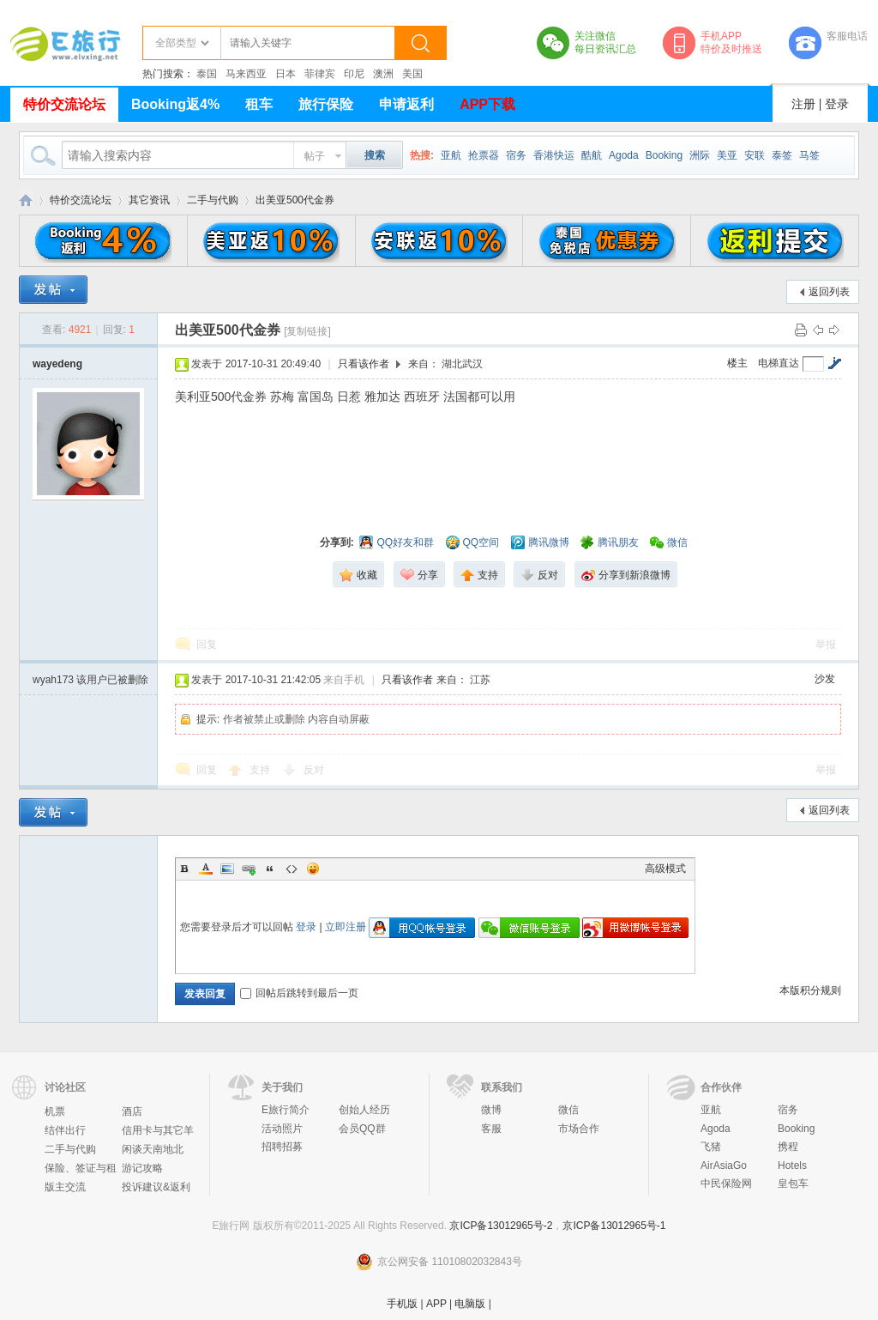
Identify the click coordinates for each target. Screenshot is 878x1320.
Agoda (624, 155)
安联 (754, 155)
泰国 (206, 74)
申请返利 (406, 104)
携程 (788, 1147)
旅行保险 (325, 104)
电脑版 (469, 1304)
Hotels (792, 1166)
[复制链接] (307, 331)
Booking (664, 155)
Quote (270, 868)
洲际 (699, 155)
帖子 (314, 156)
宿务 (516, 155)
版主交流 (65, 1187)
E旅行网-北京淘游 (26, 200)
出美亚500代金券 (295, 200)
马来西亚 (246, 74)
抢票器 (483, 155)
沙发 (825, 679)
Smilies (313, 868)
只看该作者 (363, 364)
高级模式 (665, 869)
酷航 (591, 155)
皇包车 (793, 1184)
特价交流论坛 (64, 104)
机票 (55, 1111)
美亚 (727, 155)
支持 (261, 770)
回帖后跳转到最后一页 (299, 993)
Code (291, 868)
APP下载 (487, 104)
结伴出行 (65, 1130)
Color (205, 868)
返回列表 (829, 292)
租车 (259, 104)
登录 (837, 104)
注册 (803, 104)
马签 (809, 155)
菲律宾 (319, 74)
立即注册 (345, 927)
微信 (568, 1110)
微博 (491, 1110)
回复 (206, 645)
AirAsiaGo (724, 1166)
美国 (412, 74)
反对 (314, 770)
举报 (825, 645)
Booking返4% (175, 104)
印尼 (354, 74)
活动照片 (282, 1129)
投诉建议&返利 (156, 1187)
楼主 (737, 363)
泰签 (782, 155)
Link (248, 868)
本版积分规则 (810, 990)
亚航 (451, 155)
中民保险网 (726, 1184)
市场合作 (578, 1129)
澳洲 (383, 74)
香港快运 (553, 155)
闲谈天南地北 (152, 1149)
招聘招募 (282, 1147)
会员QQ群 (362, 1129)
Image (227, 868)
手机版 (402, 1304)
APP (436, 1304)
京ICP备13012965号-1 (613, 1226)
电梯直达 (778, 363)
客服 (491, 1129)
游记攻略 (142, 1168)
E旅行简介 (286, 1110)
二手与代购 (212, 200)
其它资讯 (149, 200)
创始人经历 (364, 1110)
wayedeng (57, 364)
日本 (285, 74)
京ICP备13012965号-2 (500, 1226)
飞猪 (711, 1147)
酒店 (132, 1111)
